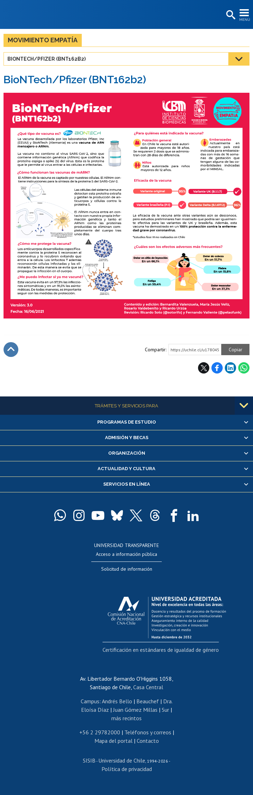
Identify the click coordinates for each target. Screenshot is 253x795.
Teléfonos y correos (147, 732)
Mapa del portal (113, 740)
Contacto (148, 740)
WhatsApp (243, 367)
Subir (11, 349)
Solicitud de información (126, 569)
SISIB (89, 760)
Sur (165, 709)
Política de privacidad (126, 768)
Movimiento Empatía (43, 40)
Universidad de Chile (121, 760)
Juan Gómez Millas (135, 709)
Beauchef (147, 701)
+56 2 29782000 (99, 732)
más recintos (126, 718)
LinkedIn (230, 368)
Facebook (217, 367)
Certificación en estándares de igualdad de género (161, 649)
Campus (90, 701)
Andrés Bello (117, 701)
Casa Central (148, 687)
